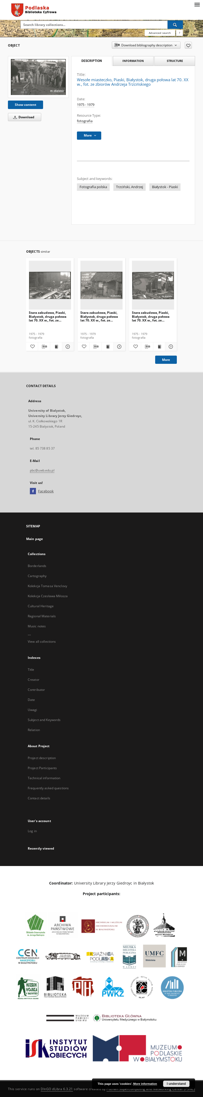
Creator (33, 679)
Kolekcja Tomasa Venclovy (47, 586)
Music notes (37, 626)
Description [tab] (91, 61)
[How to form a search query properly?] (179, 33)
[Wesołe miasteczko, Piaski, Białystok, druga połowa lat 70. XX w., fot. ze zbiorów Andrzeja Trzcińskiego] (38, 77)
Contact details (39, 798)
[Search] (175, 24)
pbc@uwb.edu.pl (42, 470)
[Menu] (197, 4)
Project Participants (42, 768)
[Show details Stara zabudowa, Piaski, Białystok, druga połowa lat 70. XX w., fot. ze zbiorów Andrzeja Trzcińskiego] (67, 346)
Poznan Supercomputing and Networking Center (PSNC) (151, 1089)
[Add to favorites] (188, 45)
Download (22, 117)
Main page (34, 539)
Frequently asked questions (48, 788)
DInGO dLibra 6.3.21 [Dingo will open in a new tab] (57, 1089)
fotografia (85, 121)
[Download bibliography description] (44, 346)
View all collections (42, 641)
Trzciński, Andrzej (129, 187)
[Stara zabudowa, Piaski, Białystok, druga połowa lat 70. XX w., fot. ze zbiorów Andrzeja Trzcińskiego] (50, 285)
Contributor (36, 689)
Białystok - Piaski (165, 187)
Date (31, 699)
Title (31, 669)
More (166, 359)
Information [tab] (133, 61)
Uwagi (32, 710)
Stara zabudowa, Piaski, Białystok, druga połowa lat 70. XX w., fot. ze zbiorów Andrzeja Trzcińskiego (47, 316)
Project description (42, 758)
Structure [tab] (175, 61)
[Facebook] (33, 491)
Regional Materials (42, 616)
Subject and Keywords (44, 720)
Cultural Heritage (41, 606)
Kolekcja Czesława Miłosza (48, 596)
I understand (176, 1084)
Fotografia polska (93, 187)
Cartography (37, 576)
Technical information (44, 778)
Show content (25, 104)
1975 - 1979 (85, 104)
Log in (32, 831)
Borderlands (37, 566)
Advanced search (160, 33)
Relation (34, 730)
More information (145, 1083)
